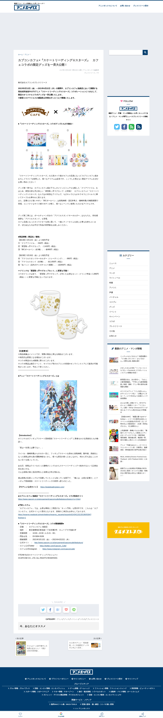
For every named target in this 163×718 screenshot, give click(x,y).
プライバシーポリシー (60, 680)
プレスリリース (92, 619)
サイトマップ (133, 680)
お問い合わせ (125, 6)
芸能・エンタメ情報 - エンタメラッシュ (50, 689)
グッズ (64, 619)
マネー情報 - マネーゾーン (64, 693)
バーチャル (114, 299)
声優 (111, 293)
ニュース (113, 263)
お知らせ (113, 339)
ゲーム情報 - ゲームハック (80, 689)
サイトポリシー (80, 680)
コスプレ (113, 304)
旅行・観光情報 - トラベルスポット (92, 693)
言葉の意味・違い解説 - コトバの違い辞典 (98, 705)
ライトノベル (115, 278)
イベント (73, 619)
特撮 (111, 284)
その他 (112, 334)
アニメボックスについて (107, 6)
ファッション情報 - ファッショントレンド (111, 689)
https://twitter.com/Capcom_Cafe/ (53, 546)
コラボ (81, 619)
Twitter (117, 130)
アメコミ (113, 289)
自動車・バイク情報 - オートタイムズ (124, 693)
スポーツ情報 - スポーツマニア (37, 693)
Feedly (132, 130)
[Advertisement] (81, 30)
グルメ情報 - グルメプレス (20, 689)
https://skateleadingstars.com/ (52, 487)
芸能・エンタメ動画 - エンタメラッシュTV (105, 696)
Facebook (124, 130)
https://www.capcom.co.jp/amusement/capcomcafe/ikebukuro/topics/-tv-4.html (49, 499)
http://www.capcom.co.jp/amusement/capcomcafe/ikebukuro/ (58, 543)
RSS (139, 130)
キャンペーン (115, 319)
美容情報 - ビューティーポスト (143, 689)
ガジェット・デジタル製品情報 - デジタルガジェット (63, 696)
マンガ (112, 273)
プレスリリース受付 (140, 6)
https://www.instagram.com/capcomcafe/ (58, 549)
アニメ (57, 619)
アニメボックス (84, 709)
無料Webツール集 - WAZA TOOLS (64, 705)
